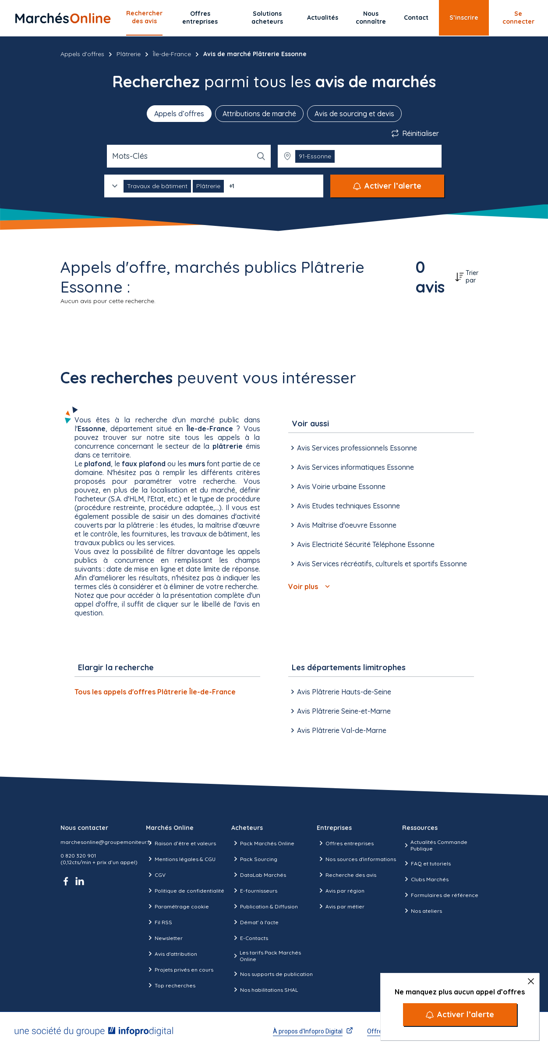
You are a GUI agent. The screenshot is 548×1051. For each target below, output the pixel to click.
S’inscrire (463, 17)
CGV (156, 874)
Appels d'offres (82, 54)
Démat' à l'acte (255, 922)
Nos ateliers (422, 910)
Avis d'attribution (171, 953)
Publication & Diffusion (264, 906)
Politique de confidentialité (185, 890)
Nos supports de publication (272, 973)
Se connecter (518, 17)
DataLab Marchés (258, 874)
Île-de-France (172, 54)
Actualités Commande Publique (434, 845)
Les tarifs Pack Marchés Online (266, 955)
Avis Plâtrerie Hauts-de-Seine (339, 691)
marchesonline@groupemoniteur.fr (106, 842)
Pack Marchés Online (262, 843)
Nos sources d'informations (356, 858)
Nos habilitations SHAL (264, 989)
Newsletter (164, 937)
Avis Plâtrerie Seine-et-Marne (339, 711)
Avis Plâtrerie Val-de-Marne (337, 730)
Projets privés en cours (179, 969)
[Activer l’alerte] (460, 1014)
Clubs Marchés (425, 879)
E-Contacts (249, 937)
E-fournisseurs (254, 890)
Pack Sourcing (254, 858)
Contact (416, 17)
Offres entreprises (200, 17)
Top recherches (170, 985)
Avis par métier (340, 906)
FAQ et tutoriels (426, 863)
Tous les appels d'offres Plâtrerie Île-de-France (155, 691)
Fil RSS (159, 922)
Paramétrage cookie (177, 906)
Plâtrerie (129, 54)
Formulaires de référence (440, 894)
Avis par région (340, 890)
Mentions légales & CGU (181, 858)
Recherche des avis (346, 874)
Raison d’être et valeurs (181, 843)
